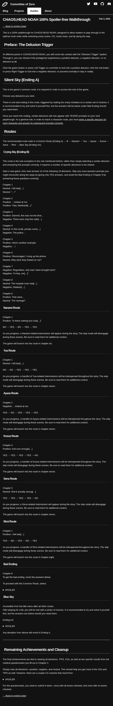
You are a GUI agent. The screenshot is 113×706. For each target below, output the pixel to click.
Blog (5, 11)
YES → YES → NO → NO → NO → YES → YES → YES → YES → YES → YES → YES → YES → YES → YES (56, 626)
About (48, 11)
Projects (19, 11)
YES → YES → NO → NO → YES (56, 590)
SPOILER (10, 590)
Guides (34, 11)
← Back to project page (14, 26)
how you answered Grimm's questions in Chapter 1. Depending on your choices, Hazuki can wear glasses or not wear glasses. (56, 679)
